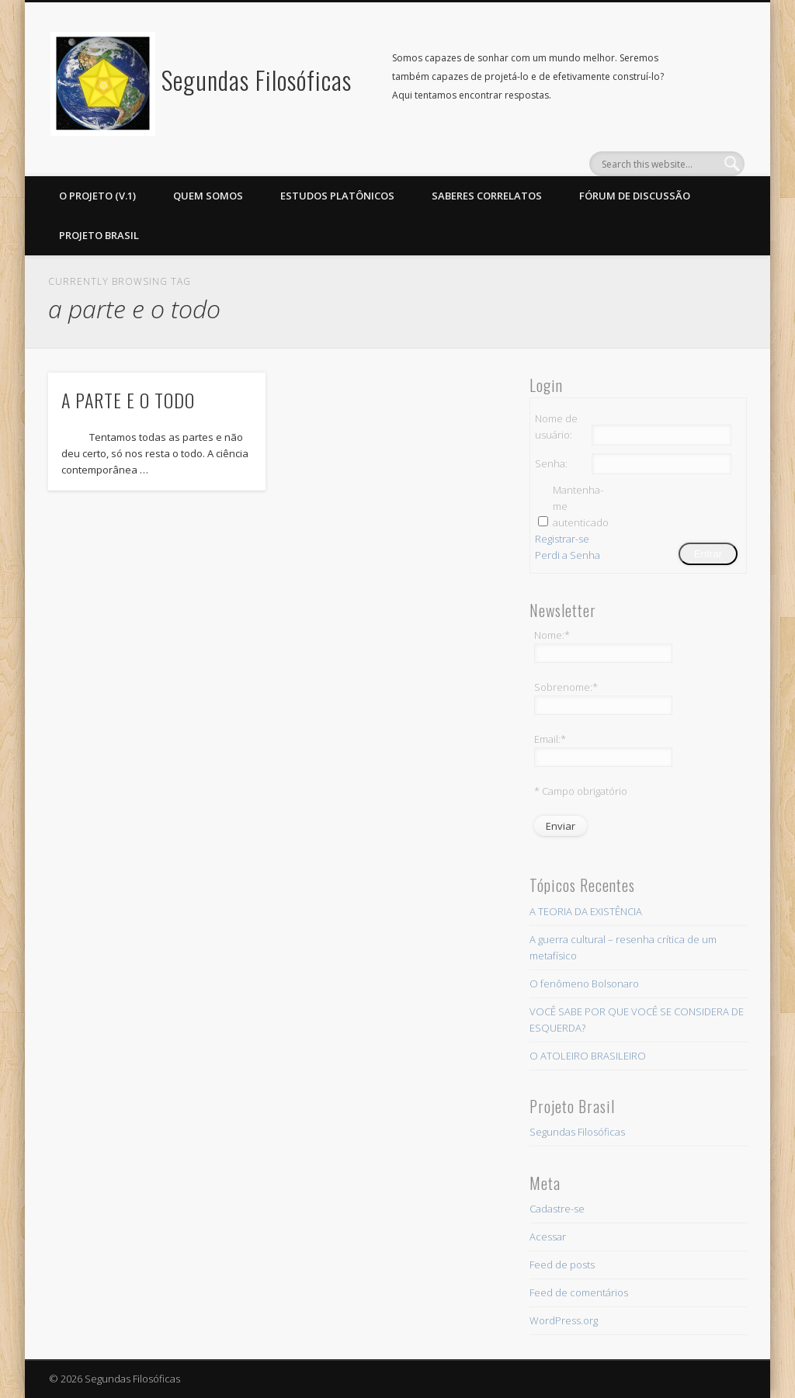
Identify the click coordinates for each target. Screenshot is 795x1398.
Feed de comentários (578, 1292)
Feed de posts (562, 1264)
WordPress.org (563, 1320)
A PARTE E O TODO (128, 400)
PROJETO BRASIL (99, 235)
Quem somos (208, 196)
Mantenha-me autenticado (580, 506)
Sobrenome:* (566, 687)
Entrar (708, 554)
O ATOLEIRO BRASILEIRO (587, 1056)
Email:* (550, 739)
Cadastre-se (557, 1209)
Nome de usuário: (556, 426)
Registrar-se (562, 539)
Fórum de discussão (634, 196)
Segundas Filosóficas (256, 79)
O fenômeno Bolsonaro (584, 983)
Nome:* (552, 635)
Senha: (551, 463)
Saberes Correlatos (487, 196)
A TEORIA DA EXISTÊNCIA (585, 911)
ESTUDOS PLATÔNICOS (337, 196)
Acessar (547, 1237)
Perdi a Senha (567, 555)
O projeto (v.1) (97, 196)
